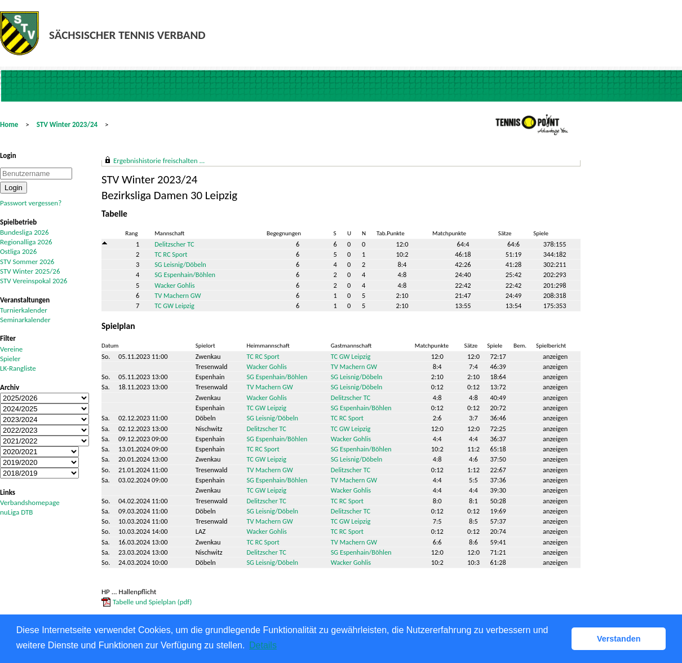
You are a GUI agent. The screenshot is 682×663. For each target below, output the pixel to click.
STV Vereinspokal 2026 (33, 280)
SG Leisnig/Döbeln (180, 264)
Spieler (10, 358)
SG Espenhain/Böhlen (184, 274)
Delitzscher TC (174, 244)
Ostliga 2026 (18, 251)
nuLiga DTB (16, 512)
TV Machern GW (177, 295)
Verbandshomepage (30, 502)
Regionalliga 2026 (26, 242)
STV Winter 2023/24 (67, 124)
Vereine (11, 349)
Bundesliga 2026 (24, 232)
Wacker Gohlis (174, 285)
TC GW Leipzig (174, 305)
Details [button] (263, 645)
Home (9, 124)
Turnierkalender (23, 310)
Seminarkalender (25, 319)
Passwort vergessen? (30, 203)
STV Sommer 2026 (27, 261)
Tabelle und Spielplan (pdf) (152, 602)
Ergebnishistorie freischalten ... (159, 160)
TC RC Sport (170, 254)
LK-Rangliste (18, 368)
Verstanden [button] (619, 638)
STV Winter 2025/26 (30, 271)
